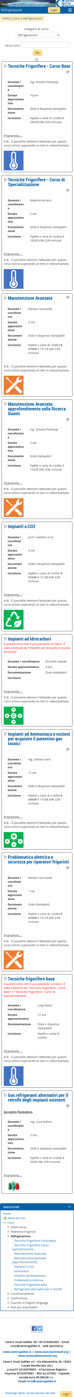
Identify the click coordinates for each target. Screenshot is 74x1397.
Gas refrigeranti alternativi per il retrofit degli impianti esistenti (38, 1097)
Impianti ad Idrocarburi (29, 638)
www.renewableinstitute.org (37, 1356)
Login (54, 10)
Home (7, 1213)
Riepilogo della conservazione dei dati (30, 1393)
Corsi (10, 1222)
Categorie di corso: (36, 29)
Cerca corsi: (13, 45)
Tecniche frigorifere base (31, 978)
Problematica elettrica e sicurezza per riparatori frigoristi (38, 859)
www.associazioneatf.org (51, 1352)
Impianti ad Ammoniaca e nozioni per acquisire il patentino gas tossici (39, 739)
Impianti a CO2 (21, 526)
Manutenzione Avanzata (30, 298)
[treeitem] (37, 1214)
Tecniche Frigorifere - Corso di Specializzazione (36, 182)
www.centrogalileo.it (17, 1352)
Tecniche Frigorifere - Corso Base (39, 66)
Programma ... (13, 135)
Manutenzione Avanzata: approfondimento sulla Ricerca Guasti (37, 409)
